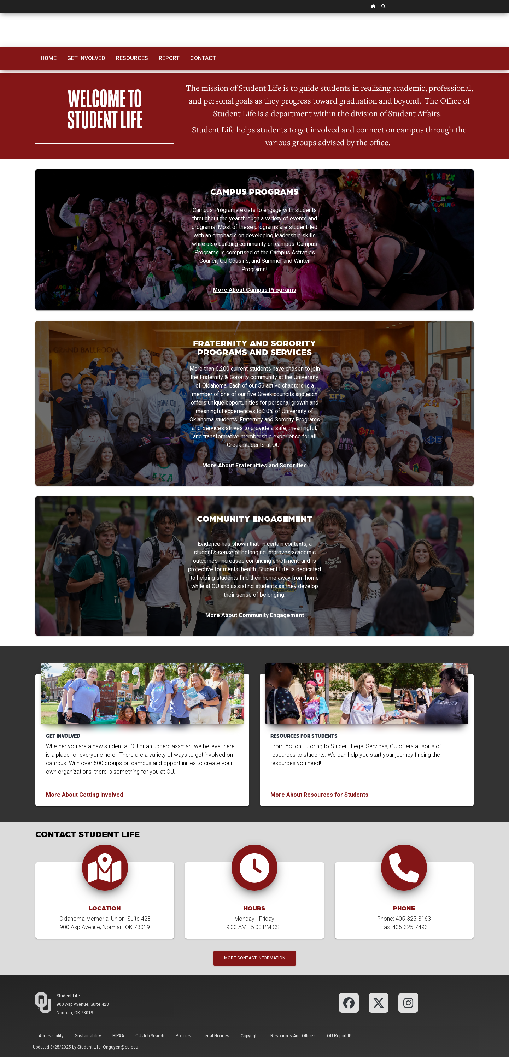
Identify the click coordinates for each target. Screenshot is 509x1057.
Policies (183, 1035)
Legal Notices (216, 1035)
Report (169, 58)
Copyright (250, 1035)
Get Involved (86, 58)
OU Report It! (339, 1035)
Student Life (68, 995)
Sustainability (88, 1035)
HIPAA (118, 1035)
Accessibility (51, 1035)
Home (49, 58)
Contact (203, 58)
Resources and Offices (293, 1035)
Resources (132, 58)
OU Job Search (149, 1035)
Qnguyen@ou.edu (120, 1047)
